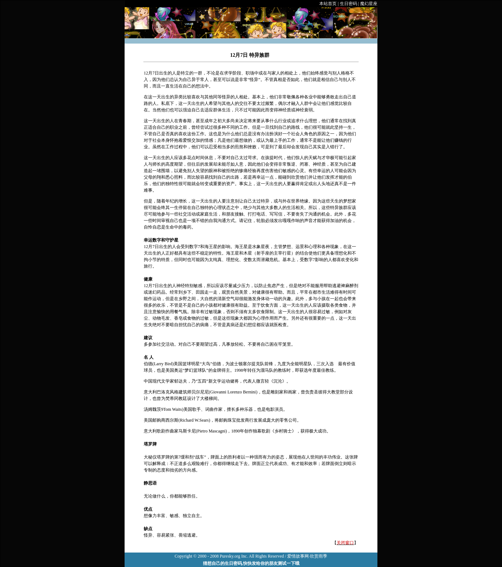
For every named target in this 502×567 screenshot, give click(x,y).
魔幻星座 (368, 3)
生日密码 (348, 3)
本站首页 (328, 3)
